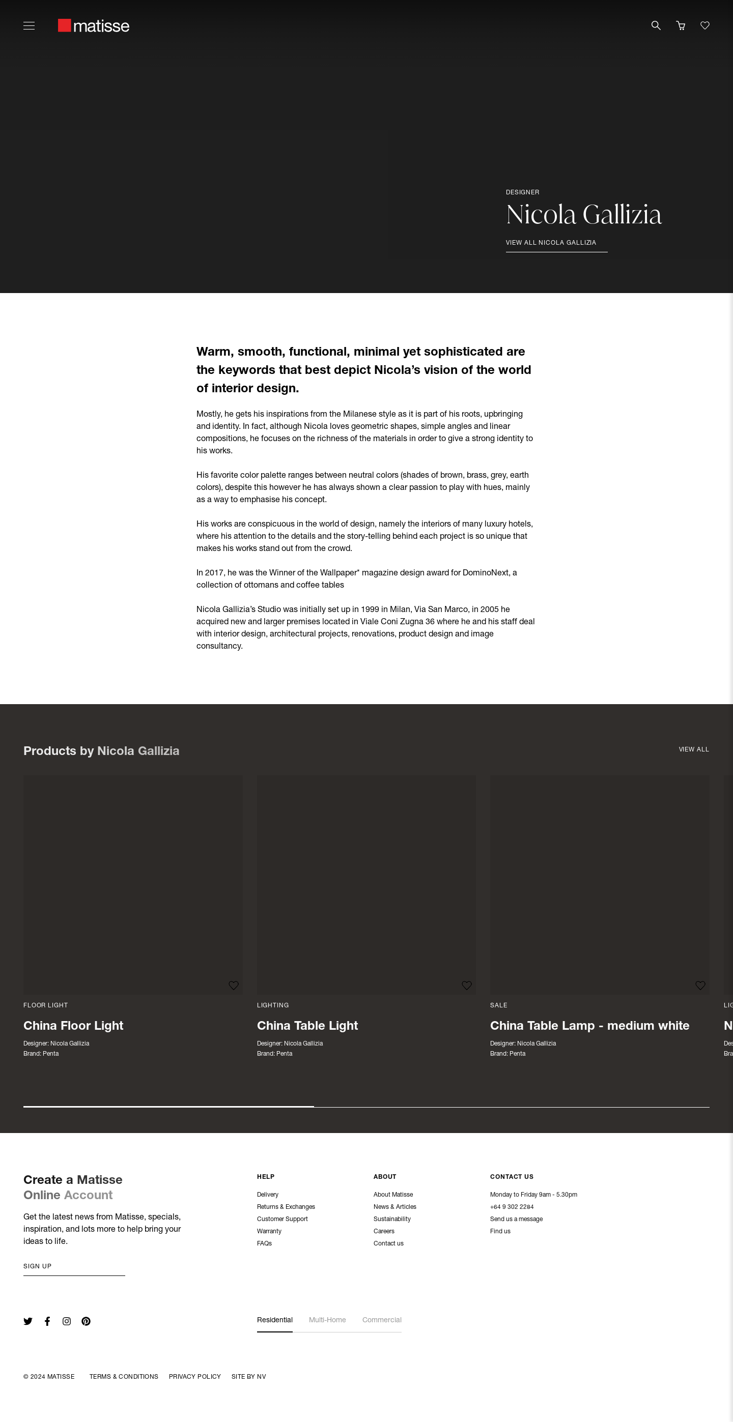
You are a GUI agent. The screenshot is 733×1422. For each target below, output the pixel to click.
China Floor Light (73, 1027)
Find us (500, 1232)
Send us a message (516, 1220)
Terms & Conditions (124, 1377)
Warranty (269, 1232)
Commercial (382, 1320)
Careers (384, 1232)
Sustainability (392, 1220)
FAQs (264, 1244)
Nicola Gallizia (69, 1044)
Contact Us (512, 1178)
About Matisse (393, 1196)
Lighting (273, 1006)
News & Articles (395, 1208)
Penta (51, 1054)
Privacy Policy (195, 1377)
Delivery (267, 1195)
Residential (275, 1320)
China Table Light (307, 1027)
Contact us (389, 1244)
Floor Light (45, 1006)
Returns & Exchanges (286, 1207)
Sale (498, 1006)
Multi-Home (327, 1320)
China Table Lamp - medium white (590, 1027)
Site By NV (249, 1377)
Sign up (37, 1267)
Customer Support (282, 1219)
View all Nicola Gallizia (551, 243)
